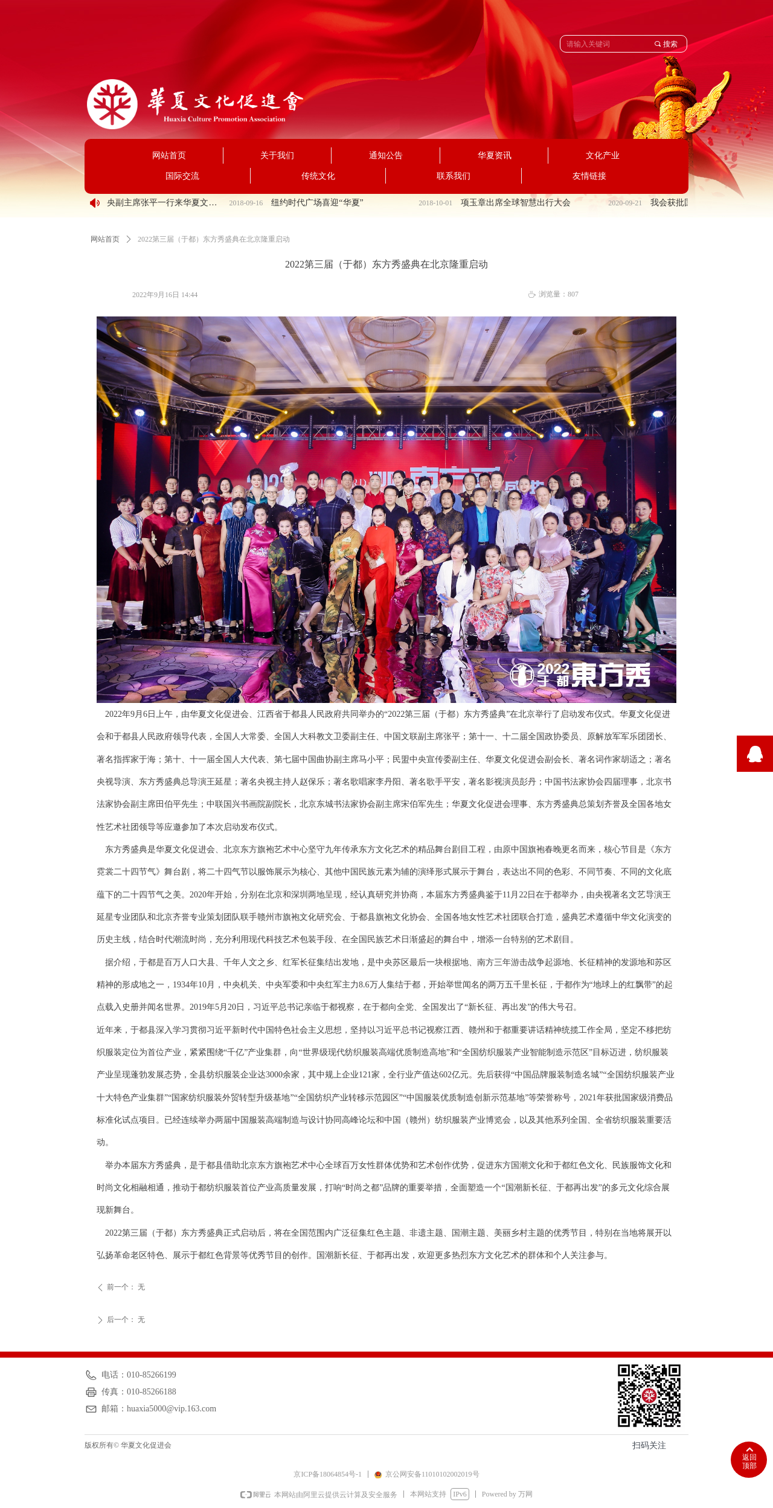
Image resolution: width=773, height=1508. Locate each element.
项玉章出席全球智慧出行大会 (520, 202)
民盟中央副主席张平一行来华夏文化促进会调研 (157, 202)
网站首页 (105, 239)
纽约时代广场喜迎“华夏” (321, 202)
